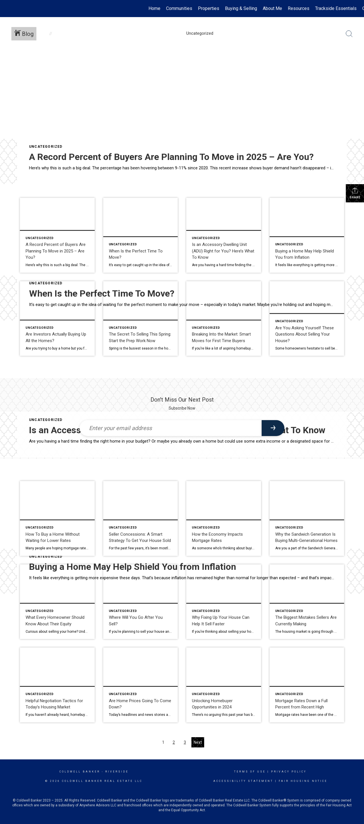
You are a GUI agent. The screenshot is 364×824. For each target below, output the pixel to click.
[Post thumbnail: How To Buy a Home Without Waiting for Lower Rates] (57, 518)
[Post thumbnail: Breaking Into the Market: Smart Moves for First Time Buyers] (223, 318)
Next (198, 742)
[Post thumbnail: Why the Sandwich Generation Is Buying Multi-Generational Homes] (307, 518)
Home (154, 8)
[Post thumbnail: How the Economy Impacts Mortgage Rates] (223, 518)
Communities (179, 8)
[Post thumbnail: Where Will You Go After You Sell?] (140, 601)
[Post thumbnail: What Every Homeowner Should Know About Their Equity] (57, 601)
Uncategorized (46, 147)
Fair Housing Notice (303, 781)
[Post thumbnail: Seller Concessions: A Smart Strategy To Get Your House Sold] (140, 518)
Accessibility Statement (243, 781)
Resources (298, 8)
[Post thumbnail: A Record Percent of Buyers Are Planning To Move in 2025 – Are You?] (57, 235)
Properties (208, 8)
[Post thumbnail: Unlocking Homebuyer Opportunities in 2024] (223, 685)
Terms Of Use (250, 771)
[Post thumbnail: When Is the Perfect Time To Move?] (140, 235)
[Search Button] (349, 34)
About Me (272, 8)
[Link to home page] (7, 8)
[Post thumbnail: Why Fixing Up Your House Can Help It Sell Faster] (223, 601)
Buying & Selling (241, 8)
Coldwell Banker (79, 771)
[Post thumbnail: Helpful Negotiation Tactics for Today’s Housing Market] (57, 685)
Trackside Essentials (336, 8)
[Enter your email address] (171, 428)
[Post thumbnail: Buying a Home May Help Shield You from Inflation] (307, 235)
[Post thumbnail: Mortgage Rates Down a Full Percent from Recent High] (307, 685)
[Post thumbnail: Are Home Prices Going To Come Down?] (140, 685)
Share (355, 193)
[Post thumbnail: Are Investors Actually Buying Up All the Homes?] (57, 318)
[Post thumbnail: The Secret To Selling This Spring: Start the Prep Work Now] (140, 318)
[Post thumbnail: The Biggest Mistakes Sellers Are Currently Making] (307, 601)
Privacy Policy (289, 771)
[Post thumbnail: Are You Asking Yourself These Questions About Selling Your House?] (307, 318)
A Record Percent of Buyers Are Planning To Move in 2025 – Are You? (171, 156)
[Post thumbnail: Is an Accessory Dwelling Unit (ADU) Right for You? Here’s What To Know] (223, 235)
